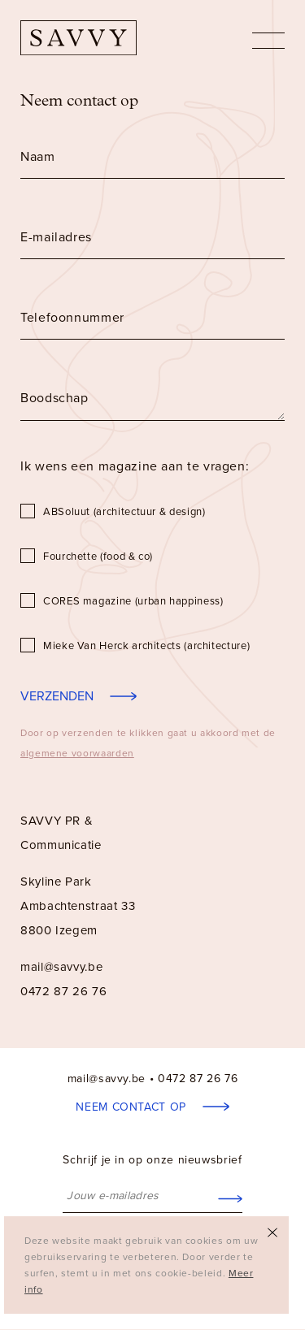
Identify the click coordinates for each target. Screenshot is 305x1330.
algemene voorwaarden (77, 753)
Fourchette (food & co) (98, 556)
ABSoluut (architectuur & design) (124, 511)
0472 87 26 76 (197, 1078)
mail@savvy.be (61, 967)
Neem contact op (133, 1107)
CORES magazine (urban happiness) (133, 601)
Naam (37, 157)
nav (268, 40)
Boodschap (54, 398)
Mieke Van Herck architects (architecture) (146, 645)
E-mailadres (56, 237)
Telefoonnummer (72, 318)
